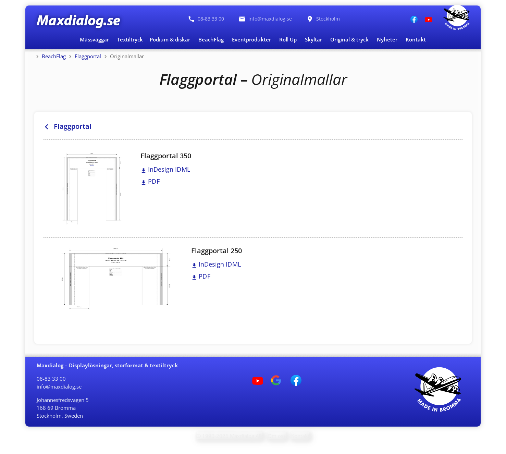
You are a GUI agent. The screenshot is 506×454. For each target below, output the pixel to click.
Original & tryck (349, 39)
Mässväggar (94, 39)
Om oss (277, 435)
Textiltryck (130, 39)
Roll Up (288, 39)
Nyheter (387, 39)
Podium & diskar (170, 39)
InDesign (165, 169)
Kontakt (416, 39)
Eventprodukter (251, 39)
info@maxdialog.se (59, 386)
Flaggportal (88, 56)
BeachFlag (211, 39)
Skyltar (313, 39)
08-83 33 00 (51, 378)
